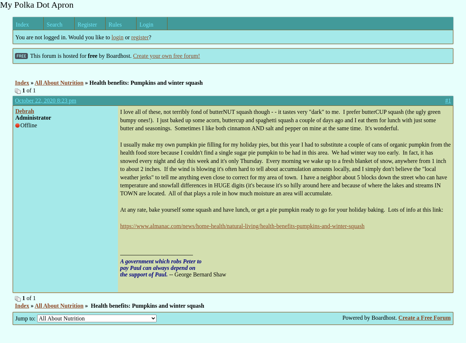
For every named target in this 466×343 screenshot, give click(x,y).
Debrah (24, 111)
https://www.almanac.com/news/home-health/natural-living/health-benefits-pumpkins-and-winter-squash (242, 226)
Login (146, 24)
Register (87, 24)
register (140, 37)
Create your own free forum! (166, 56)
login (117, 37)
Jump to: (86, 318)
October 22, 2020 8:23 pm (45, 100)
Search (55, 24)
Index (22, 24)
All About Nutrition (59, 83)
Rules (115, 24)
